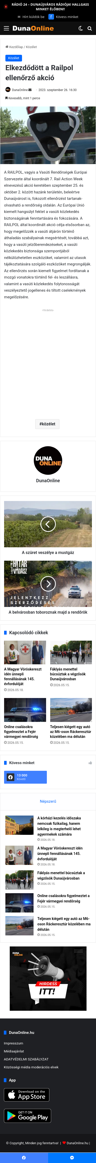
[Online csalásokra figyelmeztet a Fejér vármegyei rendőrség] (25, 710)
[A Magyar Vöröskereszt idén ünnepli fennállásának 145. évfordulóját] (25, 652)
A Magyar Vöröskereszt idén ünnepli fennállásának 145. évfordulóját (60, 853)
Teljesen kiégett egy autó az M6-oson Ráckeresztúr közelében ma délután (70, 732)
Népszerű (48, 801)
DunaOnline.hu (77, 1143)
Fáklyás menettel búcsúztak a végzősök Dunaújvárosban (68, 674)
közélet (48, 424)
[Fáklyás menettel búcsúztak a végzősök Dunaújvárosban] (71, 652)
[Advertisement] (48, 362)
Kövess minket (63, 17)
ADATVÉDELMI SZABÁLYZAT (26, 1059)
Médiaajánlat (14, 1051)
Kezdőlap (14, 47)
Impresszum (13, 1043)
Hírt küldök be (31, 16)
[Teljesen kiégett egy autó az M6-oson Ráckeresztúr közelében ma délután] (71, 710)
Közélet (31, 47)
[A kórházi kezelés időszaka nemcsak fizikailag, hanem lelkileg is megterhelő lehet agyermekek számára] (19, 825)
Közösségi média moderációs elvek (31, 1067)
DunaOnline (20, 90)
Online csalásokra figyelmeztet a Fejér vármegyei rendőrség (21, 732)
